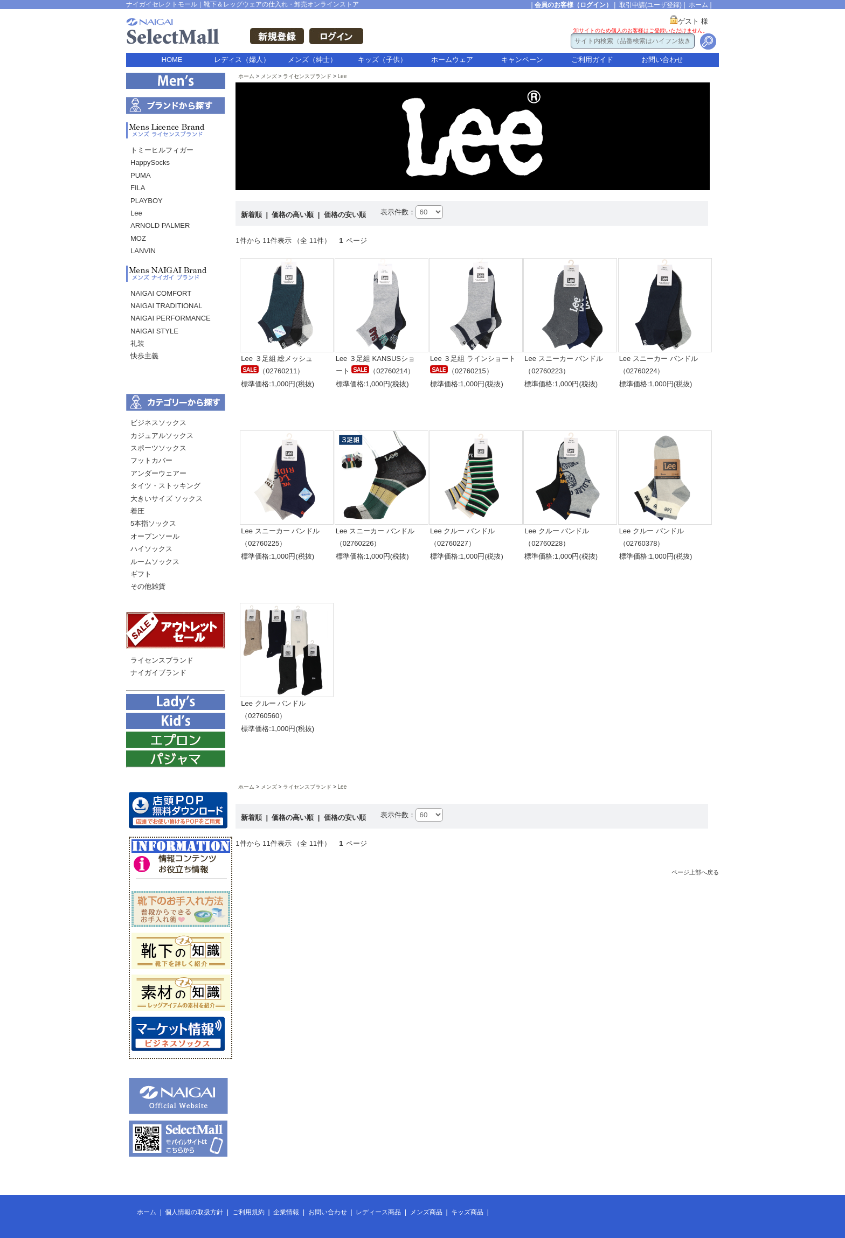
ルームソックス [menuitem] (154, 562)
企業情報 (286, 1212)
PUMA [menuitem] (140, 175)
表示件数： (397, 212)
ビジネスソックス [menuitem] (158, 423)
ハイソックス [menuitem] (151, 549)
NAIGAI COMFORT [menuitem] (160, 293)
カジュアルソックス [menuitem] (161, 436)
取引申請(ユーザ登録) (650, 5)
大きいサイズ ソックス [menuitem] (166, 499)
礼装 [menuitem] (137, 343)
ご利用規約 (248, 1212)
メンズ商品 (426, 1212)
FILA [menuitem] (137, 188)
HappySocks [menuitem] (150, 162)
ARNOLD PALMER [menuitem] (160, 225)
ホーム (698, 5)
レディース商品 (378, 1212)
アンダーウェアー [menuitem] (158, 473)
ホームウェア (452, 59)
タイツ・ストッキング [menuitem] (165, 486)
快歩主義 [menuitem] (144, 356)
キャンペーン (522, 59)
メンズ (269, 76)
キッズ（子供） (382, 59)
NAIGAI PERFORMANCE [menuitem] (170, 318)
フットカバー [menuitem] (151, 460)
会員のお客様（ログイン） (573, 5)
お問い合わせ (662, 59)
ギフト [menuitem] (140, 574)
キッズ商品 (467, 1212)
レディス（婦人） (242, 59)
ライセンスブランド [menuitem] (161, 660)
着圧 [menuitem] (137, 511)
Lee (342, 76)
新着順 (252, 215)
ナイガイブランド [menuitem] (158, 673)
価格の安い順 (345, 215)
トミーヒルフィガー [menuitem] (161, 150)
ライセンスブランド (307, 76)
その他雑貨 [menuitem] (147, 586)
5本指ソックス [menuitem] (153, 523)
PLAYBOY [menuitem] (146, 201)
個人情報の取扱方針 (194, 1212)
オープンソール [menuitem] (154, 536)
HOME (172, 59)
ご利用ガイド (592, 59)
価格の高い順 (294, 215)
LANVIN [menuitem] (143, 251)
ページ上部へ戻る (695, 872)
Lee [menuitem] (136, 213)
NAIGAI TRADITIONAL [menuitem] (166, 306)
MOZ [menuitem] (138, 238)
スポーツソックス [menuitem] (158, 448)
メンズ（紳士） (312, 59)
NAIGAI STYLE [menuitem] (154, 331)
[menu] (175, 203)
